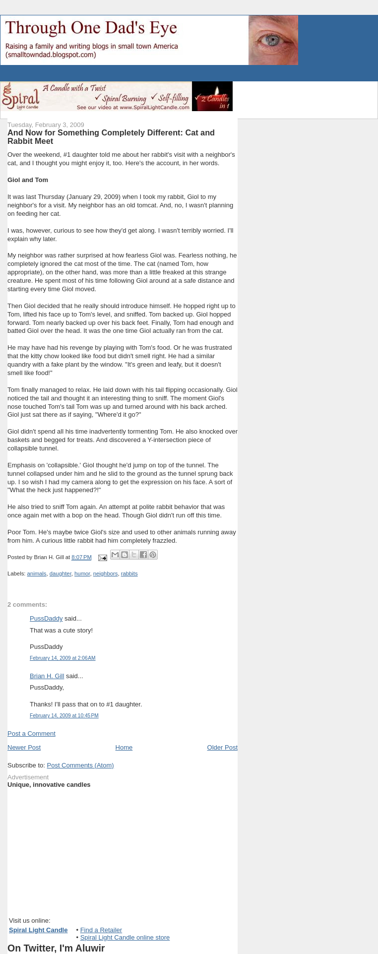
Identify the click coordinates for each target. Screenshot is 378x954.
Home (124, 747)
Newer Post (24, 747)
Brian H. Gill (47, 676)
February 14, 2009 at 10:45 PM (64, 715)
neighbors (105, 573)
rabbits (129, 573)
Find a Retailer (101, 930)
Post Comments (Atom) (80, 765)
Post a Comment (31, 733)
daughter (60, 573)
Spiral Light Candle (38, 930)
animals (37, 573)
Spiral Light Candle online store (125, 937)
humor (82, 573)
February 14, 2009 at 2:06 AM (63, 658)
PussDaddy (46, 618)
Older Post (222, 747)
